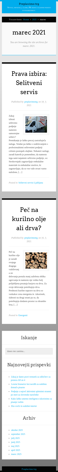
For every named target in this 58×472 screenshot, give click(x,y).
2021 (34, 19)
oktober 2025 (17, 430)
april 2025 (15, 450)
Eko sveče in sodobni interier (24, 406)
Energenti (23, 315)
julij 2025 (15, 438)
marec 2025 (16, 454)
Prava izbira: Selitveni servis (29, 83)
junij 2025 (15, 442)
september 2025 (18, 434)
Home (26, 19)
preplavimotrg (31, 101)
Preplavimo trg (29, 4)
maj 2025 (15, 446)
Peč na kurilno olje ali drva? (29, 219)
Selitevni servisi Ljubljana (30, 182)
